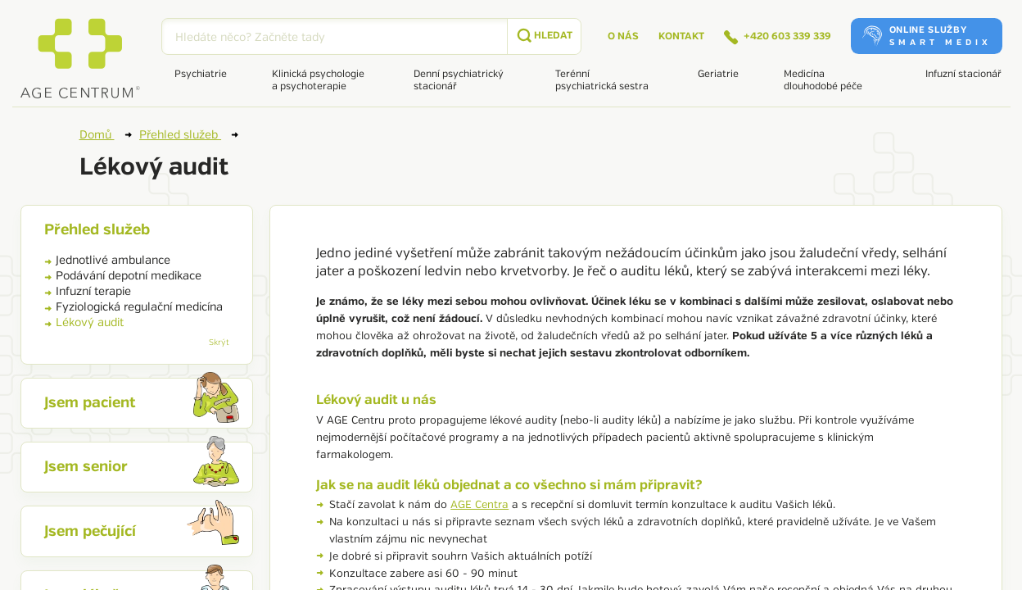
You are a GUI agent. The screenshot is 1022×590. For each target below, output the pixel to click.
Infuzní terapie (87, 291)
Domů (105, 134)
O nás (623, 36)
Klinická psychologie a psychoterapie (318, 80)
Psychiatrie (200, 74)
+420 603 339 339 (777, 37)
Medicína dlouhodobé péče (823, 80)
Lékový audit (84, 322)
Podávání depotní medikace (122, 276)
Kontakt (681, 36)
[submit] (544, 36)
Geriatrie (718, 74)
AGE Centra (479, 504)
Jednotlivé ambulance (107, 260)
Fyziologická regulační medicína (133, 307)
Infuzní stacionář (963, 74)
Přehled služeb (188, 134)
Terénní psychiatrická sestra (602, 80)
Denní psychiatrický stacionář (459, 80)
